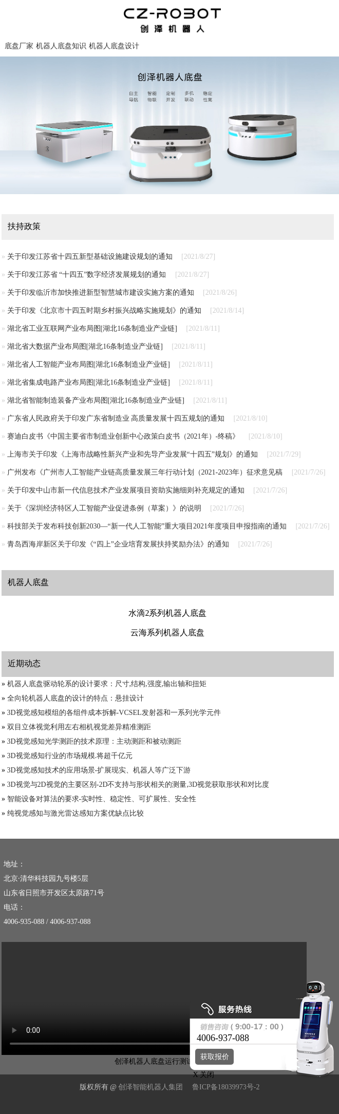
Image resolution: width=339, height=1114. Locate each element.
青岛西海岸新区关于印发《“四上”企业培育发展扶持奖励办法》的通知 (118, 544)
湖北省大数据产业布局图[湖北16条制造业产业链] (85, 346)
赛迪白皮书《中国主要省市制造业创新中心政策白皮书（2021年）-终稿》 (123, 436)
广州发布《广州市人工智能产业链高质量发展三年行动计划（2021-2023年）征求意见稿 (145, 472)
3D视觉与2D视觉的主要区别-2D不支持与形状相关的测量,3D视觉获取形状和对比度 (138, 784)
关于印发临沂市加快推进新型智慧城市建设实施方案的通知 (100, 292)
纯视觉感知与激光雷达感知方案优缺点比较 (75, 813)
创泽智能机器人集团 (150, 1087)
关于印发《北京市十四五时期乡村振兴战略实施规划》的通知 (104, 310)
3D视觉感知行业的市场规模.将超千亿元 (70, 756)
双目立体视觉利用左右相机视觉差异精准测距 (79, 727)
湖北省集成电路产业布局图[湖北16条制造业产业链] (88, 382)
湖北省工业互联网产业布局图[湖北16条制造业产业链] (92, 328)
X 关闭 (200, 1075)
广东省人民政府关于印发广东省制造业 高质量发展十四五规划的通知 (116, 418)
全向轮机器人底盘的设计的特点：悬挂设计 (75, 698)
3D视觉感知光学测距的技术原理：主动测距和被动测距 (94, 741)
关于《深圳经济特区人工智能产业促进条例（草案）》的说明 (104, 508)
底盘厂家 (19, 46)
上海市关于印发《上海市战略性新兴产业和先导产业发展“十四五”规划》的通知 (132, 454)
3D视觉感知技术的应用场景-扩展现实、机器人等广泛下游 (99, 770)
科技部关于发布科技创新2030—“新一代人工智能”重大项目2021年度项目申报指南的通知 (147, 526)
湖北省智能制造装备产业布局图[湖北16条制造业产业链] (95, 400)
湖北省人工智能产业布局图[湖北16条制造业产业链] (88, 364)
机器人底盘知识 (61, 46)
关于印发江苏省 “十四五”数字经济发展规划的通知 (86, 274)
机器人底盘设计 (114, 46)
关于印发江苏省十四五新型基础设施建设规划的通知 (90, 256)
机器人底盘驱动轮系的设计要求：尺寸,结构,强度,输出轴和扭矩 (107, 684)
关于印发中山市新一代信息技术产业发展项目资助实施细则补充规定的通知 (125, 490)
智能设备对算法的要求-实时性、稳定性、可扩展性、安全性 (102, 799)
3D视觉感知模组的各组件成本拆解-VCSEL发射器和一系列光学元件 (114, 712)
